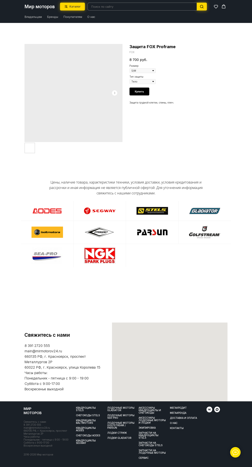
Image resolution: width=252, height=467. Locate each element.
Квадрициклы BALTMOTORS (86, 421)
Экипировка (147, 428)
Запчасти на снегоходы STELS (151, 444)
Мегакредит (178, 408)
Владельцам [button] (33, 17)
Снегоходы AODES (88, 435)
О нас (91, 17)
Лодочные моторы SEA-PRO (120, 416)
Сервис (144, 458)
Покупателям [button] (72, 17)
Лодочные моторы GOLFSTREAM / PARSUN (120, 425)
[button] (216, 6)
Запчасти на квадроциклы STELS (148, 435)
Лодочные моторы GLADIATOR (120, 409)
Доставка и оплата (183, 418)
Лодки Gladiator (119, 438)
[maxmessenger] (217, 411)
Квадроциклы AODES (86, 429)
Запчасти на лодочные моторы (152, 451)
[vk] (209, 411)
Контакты (177, 428)
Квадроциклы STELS (86, 409)
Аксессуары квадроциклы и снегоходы (150, 410)
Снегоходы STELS (88, 415)
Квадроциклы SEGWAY (86, 441)
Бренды (52, 17)
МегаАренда (178, 413)
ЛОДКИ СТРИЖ (117, 433)
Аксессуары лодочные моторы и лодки (152, 420)
